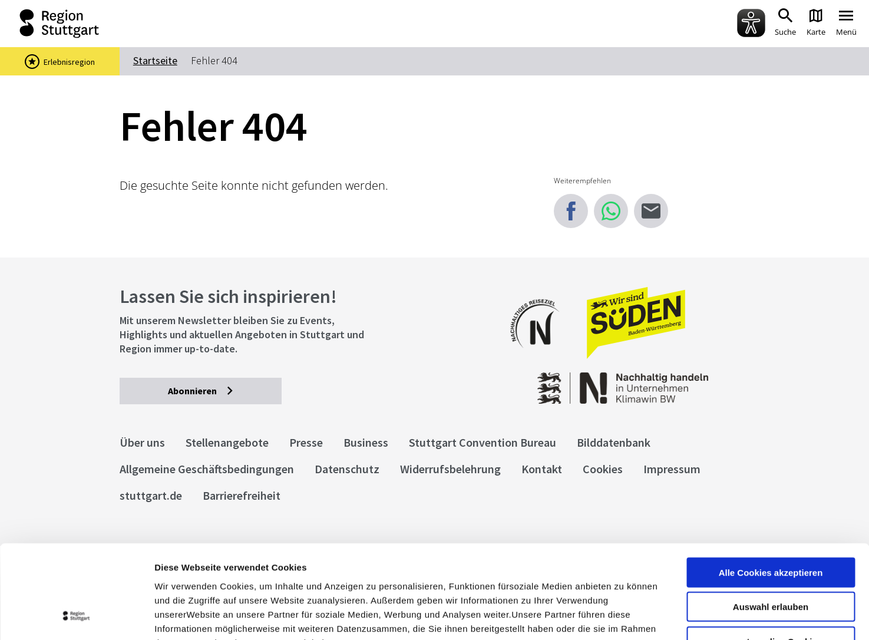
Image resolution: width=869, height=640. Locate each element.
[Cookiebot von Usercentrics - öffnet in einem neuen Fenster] (76, 617)
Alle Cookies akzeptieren (771, 485)
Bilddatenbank (613, 442)
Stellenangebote (227, 442)
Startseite (155, 60)
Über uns (142, 442)
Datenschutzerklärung (261, 569)
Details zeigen (626, 617)
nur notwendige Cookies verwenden (770, 559)
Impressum (179, 569)
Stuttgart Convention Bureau (482, 442)
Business (365, 442)
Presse (306, 442)
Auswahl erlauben (770, 519)
